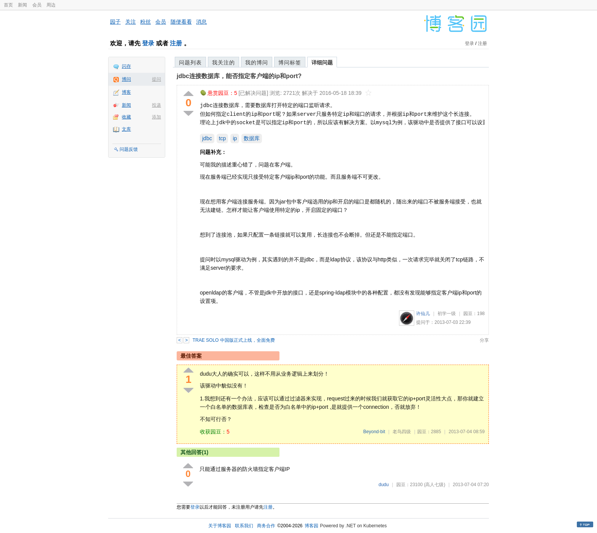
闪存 (126, 66)
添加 (156, 117)
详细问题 (322, 62)
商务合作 (266, 525)
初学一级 (446, 313)
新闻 (22, 5)
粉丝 (145, 22)
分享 (484, 340)
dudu (383, 484)
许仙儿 (423, 313)
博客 (126, 92)
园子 (115, 22)
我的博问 (256, 62)
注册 (176, 43)
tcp (222, 138)
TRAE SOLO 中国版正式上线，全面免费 (234, 340)
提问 (156, 79)
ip (235, 138)
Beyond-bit (374, 431)
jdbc (207, 138)
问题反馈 (129, 149)
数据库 (252, 138)
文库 (126, 129)
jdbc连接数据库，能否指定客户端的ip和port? (239, 76)
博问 (126, 79)
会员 (37, 5)
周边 (51, 5)
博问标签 (289, 62)
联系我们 (244, 525)
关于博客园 (219, 525)
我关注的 (223, 62)
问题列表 (190, 62)
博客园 (311, 525)
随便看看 (181, 22)
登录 (148, 43)
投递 (156, 105)
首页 (8, 5)
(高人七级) (434, 484)
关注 (130, 22)
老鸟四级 (402, 431)
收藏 (126, 117)
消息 (201, 22)
